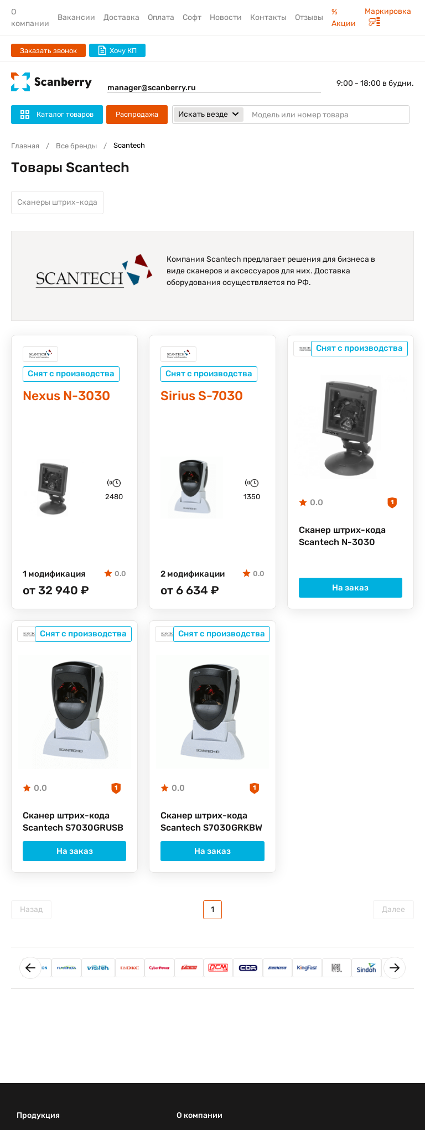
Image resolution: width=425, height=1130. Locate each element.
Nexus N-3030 (66, 395)
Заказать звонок (48, 50)
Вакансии (76, 17)
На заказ (350, 588)
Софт (192, 17)
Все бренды (76, 146)
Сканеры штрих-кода (57, 202)
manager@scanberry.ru (151, 87)
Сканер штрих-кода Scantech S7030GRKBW (211, 821)
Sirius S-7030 (201, 395)
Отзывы (309, 17)
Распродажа (137, 114)
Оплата (161, 17)
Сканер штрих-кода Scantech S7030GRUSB (73, 821)
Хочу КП (117, 50)
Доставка (121, 17)
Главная (25, 146)
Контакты (268, 17)
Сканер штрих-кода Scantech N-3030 (342, 536)
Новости (226, 17)
